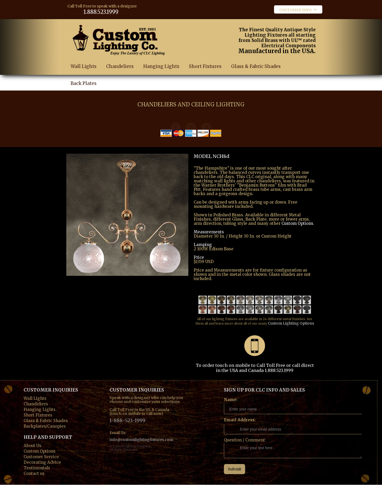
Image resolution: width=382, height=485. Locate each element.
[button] (298, 9)
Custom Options (297, 223)
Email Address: (239, 419)
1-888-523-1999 (127, 420)
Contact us (34, 473)
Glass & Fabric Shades (256, 69)
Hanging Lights (161, 66)
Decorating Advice (42, 462)
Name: (230, 399)
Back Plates (84, 90)
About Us (32, 445)
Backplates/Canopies (45, 426)
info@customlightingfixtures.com (141, 439)
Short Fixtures (205, 67)
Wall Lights (84, 66)
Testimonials (37, 467)
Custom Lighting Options (288, 318)
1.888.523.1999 (101, 12)
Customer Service (41, 456)
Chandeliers (120, 66)
